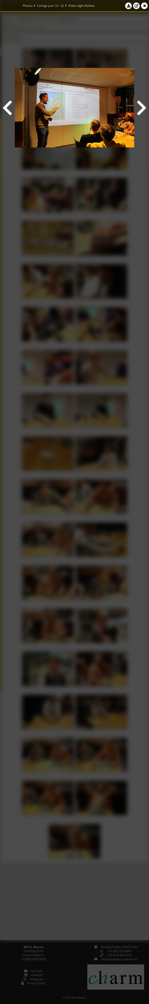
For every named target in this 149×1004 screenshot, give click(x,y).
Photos (27, 6)
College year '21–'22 (50, 6)
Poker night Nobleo (81, 6)
